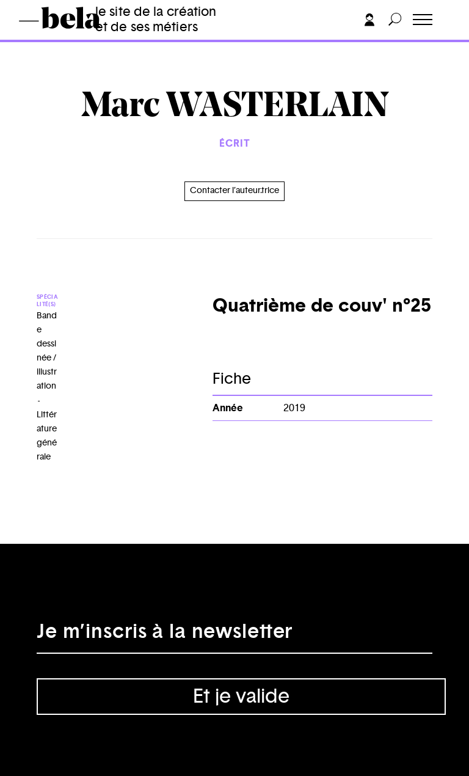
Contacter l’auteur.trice (234, 190)
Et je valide (241, 696)
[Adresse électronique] (234, 635)
